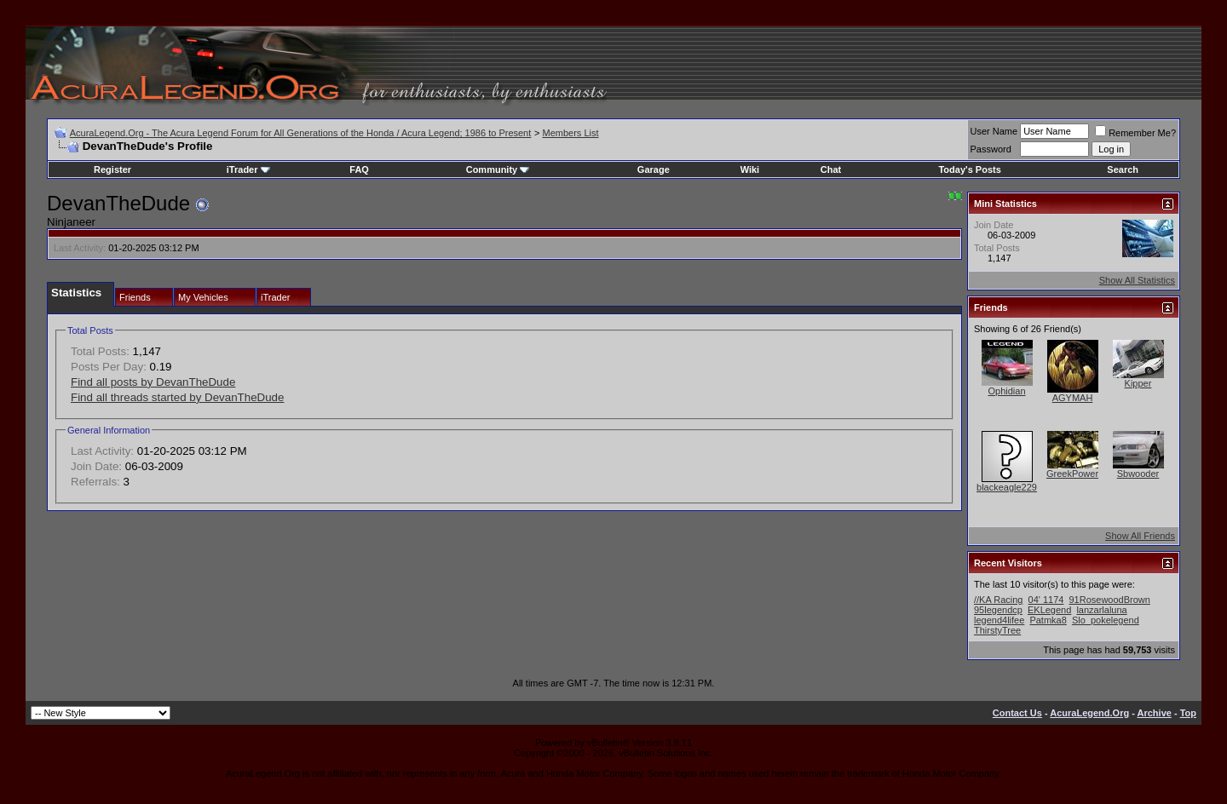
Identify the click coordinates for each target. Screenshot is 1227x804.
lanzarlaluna (1101, 610)
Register (112, 169)
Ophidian (1006, 391)
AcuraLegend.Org (1089, 713)
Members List (570, 133)
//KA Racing (998, 599)
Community (498, 169)
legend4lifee (999, 620)
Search (1122, 169)
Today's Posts (969, 169)
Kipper (1138, 383)
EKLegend (1049, 610)
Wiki (750, 169)
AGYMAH (1072, 398)
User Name (994, 131)
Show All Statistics (1137, 280)
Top (1188, 713)
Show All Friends (1140, 536)
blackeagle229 (1006, 487)
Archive (1155, 713)
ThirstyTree (997, 630)
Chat (831, 169)
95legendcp (998, 610)
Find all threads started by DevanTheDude (177, 397)
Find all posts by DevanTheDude (153, 382)
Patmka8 (1047, 620)
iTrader (248, 169)
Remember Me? (1135, 133)
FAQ (359, 169)
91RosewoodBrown (1109, 599)
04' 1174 (1046, 599)
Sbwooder (1138, 473)
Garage (653, 169)
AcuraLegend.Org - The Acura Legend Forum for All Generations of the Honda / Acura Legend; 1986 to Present (301, 133)
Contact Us (1017, 713)
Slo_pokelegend (1105, 620)
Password (991, 149)
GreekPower (1072, 473)
